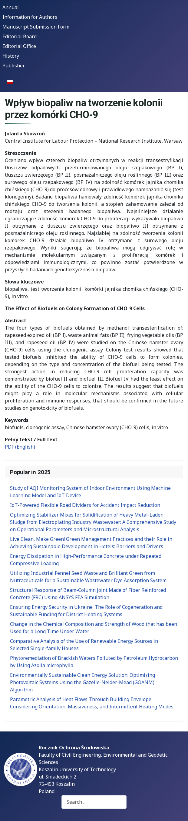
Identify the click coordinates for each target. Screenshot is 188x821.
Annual (10, 7)
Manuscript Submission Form (35, 26)
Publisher (13, 65)
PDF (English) (20, 446)
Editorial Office (19, 46)
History (10, 56)
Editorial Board (19, 36)
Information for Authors (29, 17)
